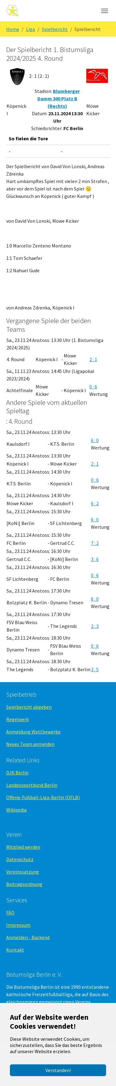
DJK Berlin (17, 772)
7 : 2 (95, 543)
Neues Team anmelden (30, 744)
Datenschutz (19, 859)
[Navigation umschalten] (104, 11)
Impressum (18, 925)
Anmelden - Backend (27, 937)
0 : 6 (93, 386)
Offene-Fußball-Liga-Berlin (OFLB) (43, 797)
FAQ (10, 912)
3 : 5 (95, 669)
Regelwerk (17, 719)
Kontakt (15, 950)
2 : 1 (93, 359)
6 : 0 (95, 440)
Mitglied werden (23, 847)
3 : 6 (95, 559)
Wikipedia (16, 810)
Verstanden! (58, 1070)
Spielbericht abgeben (29, 707)
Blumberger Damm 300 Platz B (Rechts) (58, 98)
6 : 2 (95, 503)
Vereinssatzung (22, 872)
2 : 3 (95, 626)
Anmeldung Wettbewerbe (33, 732)
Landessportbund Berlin (31, 785)
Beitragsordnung (24, 884)
